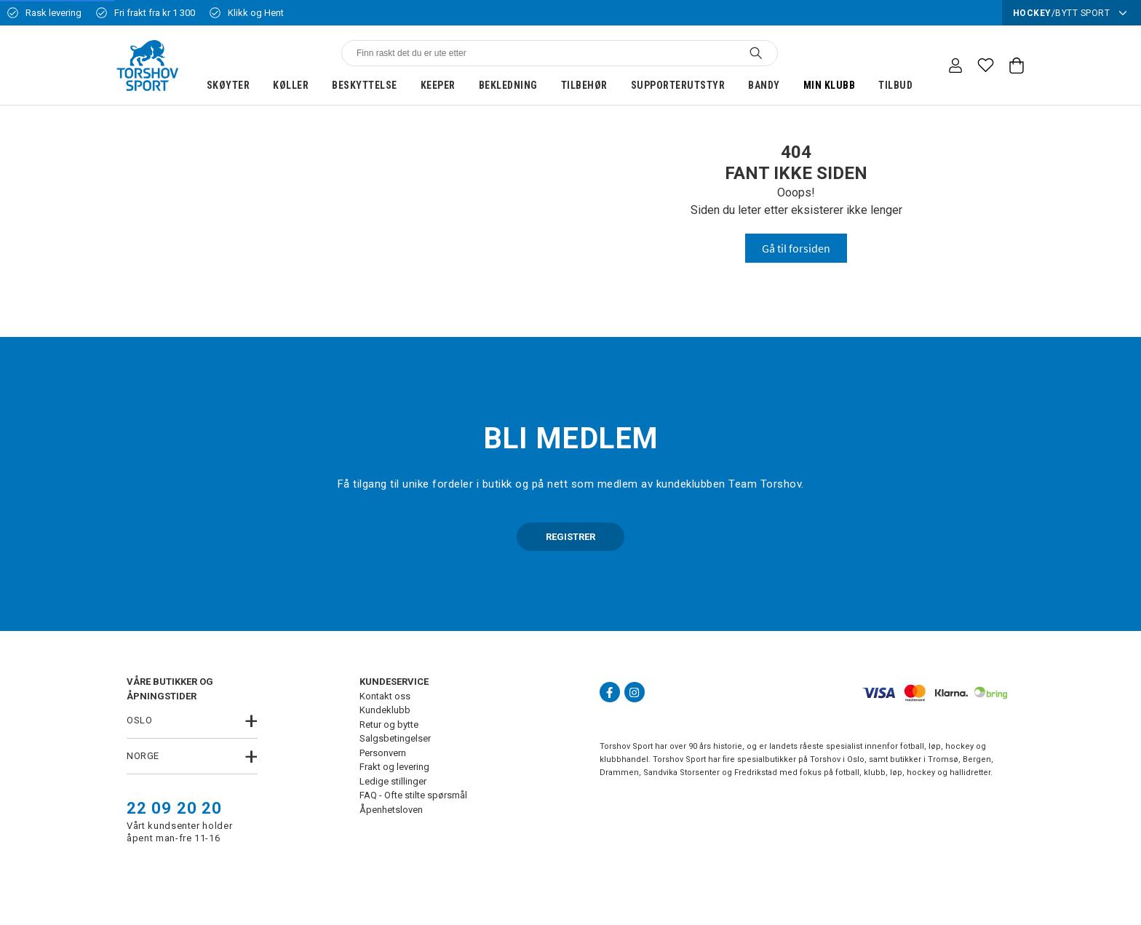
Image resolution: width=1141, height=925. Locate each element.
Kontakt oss (384, 696)
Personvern (382, 752)
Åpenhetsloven (391, 809)
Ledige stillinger (392, 781)
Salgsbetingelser (395, 738)
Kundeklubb (384, 709)
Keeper (438, 85)
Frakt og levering (394, 766)
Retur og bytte (388, 724)
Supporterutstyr (678, 85)
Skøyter (228, 85)
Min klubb (829, 85)
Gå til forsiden (796, 248)
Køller (291, 85)
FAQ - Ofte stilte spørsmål (413, 795)
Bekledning (508, 85)
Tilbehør (584, 85)
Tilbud (895, 85)
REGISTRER (570, 536)
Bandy (764, 85)
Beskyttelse (364, 85)
